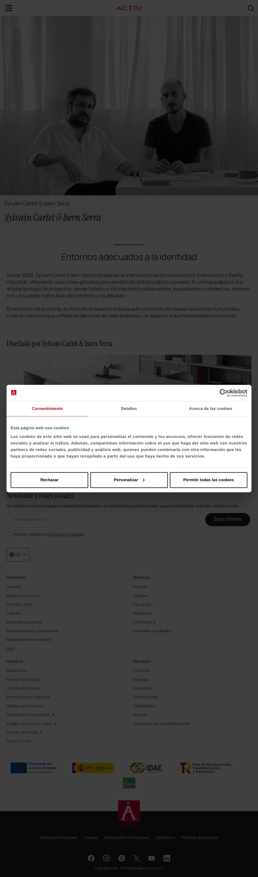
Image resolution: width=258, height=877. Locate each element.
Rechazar (49, 479)
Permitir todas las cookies (208, 479)
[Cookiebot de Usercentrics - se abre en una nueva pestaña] (223, 393)
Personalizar (129, 479)
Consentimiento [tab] (47, 408)
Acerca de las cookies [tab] (210, 408)
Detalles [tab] (129, 408)
